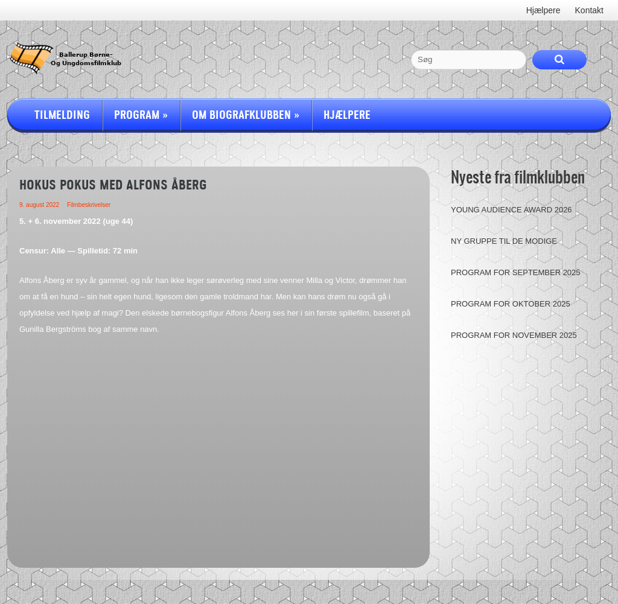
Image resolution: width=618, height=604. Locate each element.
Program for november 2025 (514, 335)
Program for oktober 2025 (510, 303)
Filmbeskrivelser (88, 205)
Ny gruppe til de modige (504, 241)
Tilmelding (62, 115)
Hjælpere (347, 115)
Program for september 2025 (516, 272)
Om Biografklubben (245, 115)
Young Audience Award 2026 (511, 209)
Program (141, 115)
